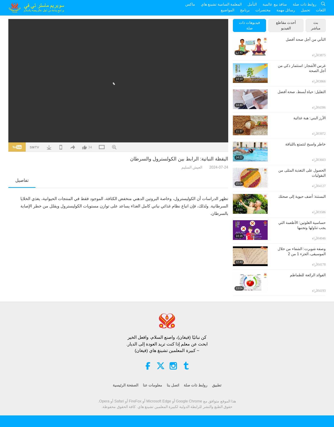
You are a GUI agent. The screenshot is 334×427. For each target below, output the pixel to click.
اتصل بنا (173, 385)
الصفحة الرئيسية (125, 385)
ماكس (190, 4)
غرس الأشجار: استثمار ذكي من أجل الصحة (302, 68)
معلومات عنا (152, 385)
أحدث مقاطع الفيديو (286, 25)
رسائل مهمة (285, 10)
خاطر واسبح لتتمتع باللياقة (305, 144)
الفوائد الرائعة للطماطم (308, 275)
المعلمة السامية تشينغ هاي (221, 4)
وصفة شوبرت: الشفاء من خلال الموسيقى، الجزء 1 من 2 (302, 251)
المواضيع (227, 10)
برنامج (245, 10)
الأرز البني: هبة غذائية (309, 118)
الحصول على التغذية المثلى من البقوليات (302, 172)
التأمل (252, 4)
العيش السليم (191, 167)
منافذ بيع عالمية (275, 4)
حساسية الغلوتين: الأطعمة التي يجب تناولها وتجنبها (302, 225)
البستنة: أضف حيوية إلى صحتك (302, 196)
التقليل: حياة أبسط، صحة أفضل (302, 92)
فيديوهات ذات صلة (249, 25)
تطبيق (216, 385)
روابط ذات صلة (304, 4)
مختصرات (263, 10)
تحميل (305, 10)
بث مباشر (316, 25)
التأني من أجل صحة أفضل (306, 39)
